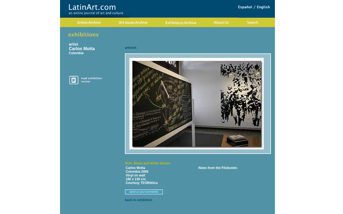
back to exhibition (138, 200)
